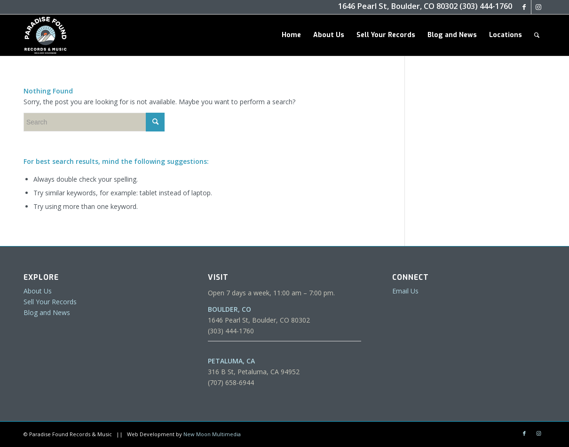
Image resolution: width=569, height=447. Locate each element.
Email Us (405, 290)
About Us (38, 290)
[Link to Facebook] (524, 7)
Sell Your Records (50, 301)
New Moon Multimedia (212, 434)
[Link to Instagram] (538, 7)
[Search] (536, 35)
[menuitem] (291, 35)
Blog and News (47, 312)
